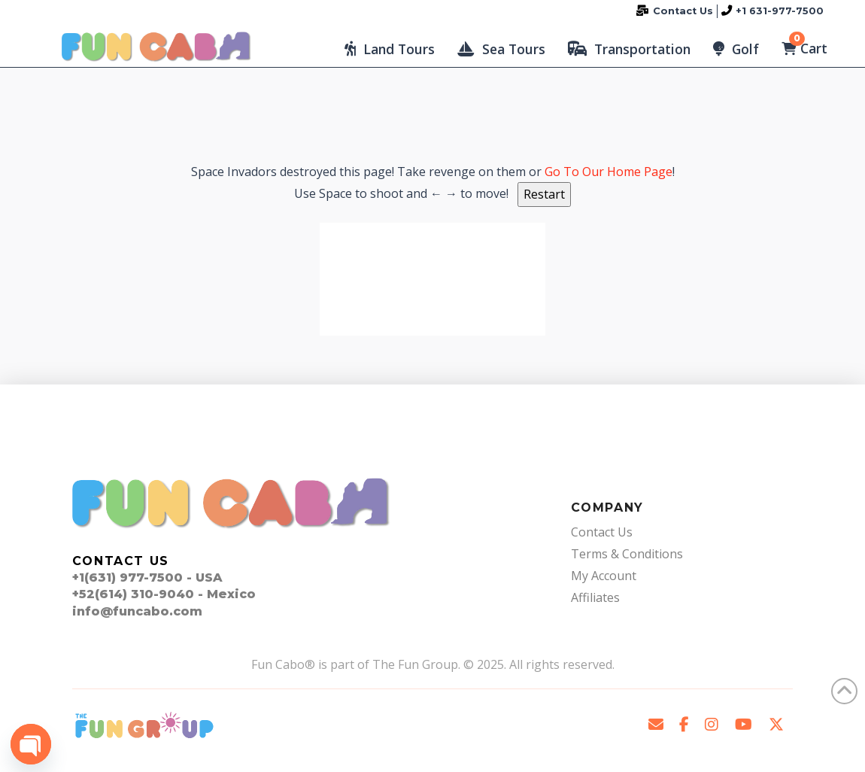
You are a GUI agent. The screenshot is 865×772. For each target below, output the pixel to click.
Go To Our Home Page (608, 171)
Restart (544, 194)
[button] (390, 49)
